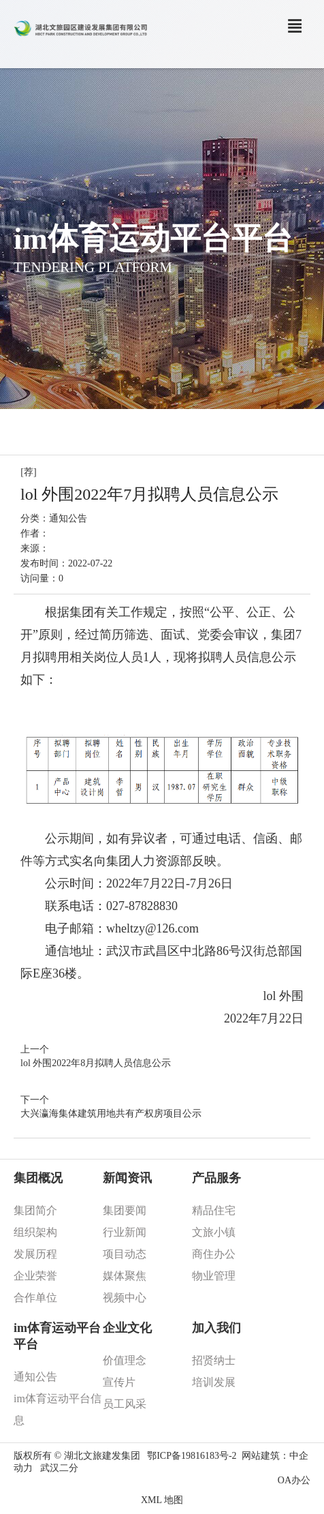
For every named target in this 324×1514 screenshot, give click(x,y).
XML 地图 (162, 1500)
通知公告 (68, 518)
